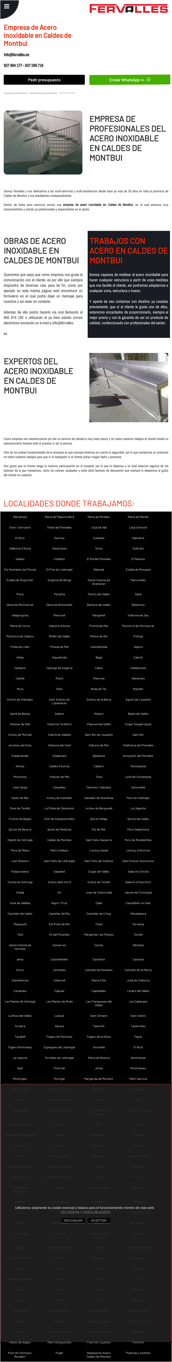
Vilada (20, 892)
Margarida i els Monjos (99, 934)
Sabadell (59, 871)
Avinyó (20, 766)
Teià (20, 934)
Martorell (59, 615)
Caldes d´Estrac (59, 766)
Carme (98, 945)
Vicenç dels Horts (59, 882)
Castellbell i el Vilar (138, 903)
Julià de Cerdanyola (138, 777)
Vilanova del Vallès (99, 724)
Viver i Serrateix (20, 527)
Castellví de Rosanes (99, 970)
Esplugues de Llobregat (59, 1047)
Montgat (59, 1078)
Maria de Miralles (99, 517)
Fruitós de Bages (20, 819)
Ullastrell (59, 980)
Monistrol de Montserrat (138, 626)
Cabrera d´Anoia (59, 626)
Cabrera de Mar (99, 745)
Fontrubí (59, 1068)
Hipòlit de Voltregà (20, 840)
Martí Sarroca (138, 1078)
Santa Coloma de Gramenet (99, 582)
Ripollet (138, 689)
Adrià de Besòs (20, 713)
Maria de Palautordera (59, 517)
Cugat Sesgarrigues (138, 724)
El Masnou (138, 559)
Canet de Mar (20, 798)
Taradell (20, 1036)
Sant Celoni (138, 1015)
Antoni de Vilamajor (20, 699)
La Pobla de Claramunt (59, 808)
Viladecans (59, 756)
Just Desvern (20, 861)
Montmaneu (138, 1068)
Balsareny (138, 604)
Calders (99, 766)
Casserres (59, 945)
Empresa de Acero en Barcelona (43, 93)
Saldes (20, 559)
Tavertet (99, 1026)
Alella (20, 657)
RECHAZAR (73, 1220)
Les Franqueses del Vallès (99, 1003)
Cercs (20, 970)
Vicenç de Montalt (20, 734)
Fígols (138, 1036)
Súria (98, 548)
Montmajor (20, 1078)
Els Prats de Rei (59, 924)
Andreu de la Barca (98, 699)
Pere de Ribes (20, 850)
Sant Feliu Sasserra (99, 840)
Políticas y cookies (138, 1353)
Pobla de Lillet (20, 647)
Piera (20, 594)
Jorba (99, 1068)
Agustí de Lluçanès (138, 699)
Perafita (59, 594)
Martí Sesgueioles (59, 1342)
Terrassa (138, 924)
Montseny (20, 777)
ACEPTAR (99, 1220)
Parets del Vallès (99, 594)
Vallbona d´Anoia (20, 548)
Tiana (98, 924)
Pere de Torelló (20, 808)
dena (20, 959)
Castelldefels (59, 959)
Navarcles (138, 678)
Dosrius (59, 538)
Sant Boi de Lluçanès (99, 734)
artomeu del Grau (20, 745)
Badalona (99, 756)
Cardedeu (20, 991)
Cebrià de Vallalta (59, 734)
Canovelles (138, 787)
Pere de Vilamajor (138, 798)
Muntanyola (138, 766)
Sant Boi (138, 734)
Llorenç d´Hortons (138, 850)
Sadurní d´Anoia (138, 871)
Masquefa (20, 924)
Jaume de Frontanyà (138, 892)
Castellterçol (20, 980)
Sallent (59, 713)
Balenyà (99, 569)
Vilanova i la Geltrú (59, 724)
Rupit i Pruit (59, 903)
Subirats (138, 548)
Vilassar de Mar (59, 777)
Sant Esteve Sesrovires (138, 861)
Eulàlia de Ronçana (138, 569)
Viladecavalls (20, 756)
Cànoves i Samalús (98, 787)
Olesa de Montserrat (20, 604)
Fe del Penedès (59, 934)
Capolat (59, 991)
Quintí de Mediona (59, 829)
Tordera (20, 1026)
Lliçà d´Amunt (138, 527)
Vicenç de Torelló (98, 882)
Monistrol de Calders (20, 636)
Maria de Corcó (20, 626)
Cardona (138, 959)
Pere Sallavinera (138, 829)
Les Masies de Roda (59, 1001)
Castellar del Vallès (20, 913)
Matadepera (138, 913)
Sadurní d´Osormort (138, 882)
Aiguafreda (59, 657)
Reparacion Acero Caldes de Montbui (99, 1354)
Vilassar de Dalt (20, 724)
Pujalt (59, 1353)
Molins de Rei (99, 636)
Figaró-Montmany (20, 1047)
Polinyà (138, 636)
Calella (20, 678)
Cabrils (138, 657)
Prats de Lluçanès (99, 1342)
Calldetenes (138, 668)
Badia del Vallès (138, 713)
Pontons (138, 1342)
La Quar (59, 1015)
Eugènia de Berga (59, 580)
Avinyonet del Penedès (138, 756)
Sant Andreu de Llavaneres (59, 701)
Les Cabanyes (138, 1001)
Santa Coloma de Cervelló (20, 947)
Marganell (98, 615)
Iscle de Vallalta (20, 903)
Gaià (20, 1068)
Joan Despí (20, 787)
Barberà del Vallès (99, 604)
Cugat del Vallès (98, 871)
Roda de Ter (99, 689)
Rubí (59, 689)
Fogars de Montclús (59, 1036)
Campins (20, 668)
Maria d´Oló (99, 980)
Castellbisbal (98, 647)
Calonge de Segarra (59, 668)
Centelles (59, 970)
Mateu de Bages (20, 1342)
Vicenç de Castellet (59, 798)
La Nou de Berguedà (98, 808)
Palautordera (20, 871)
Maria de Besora (99, 1058)
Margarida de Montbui (98, 1078)
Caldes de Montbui (59, 840)
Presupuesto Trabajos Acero (16, 93)
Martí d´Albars (59, 850)
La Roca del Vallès (20, 1015)
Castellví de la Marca (138, 970)
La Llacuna (20, 1058)
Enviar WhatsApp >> (129, 79)
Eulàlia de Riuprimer (20, 580)
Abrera (59, 1026)
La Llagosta (138, 808)
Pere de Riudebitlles (138, 840)
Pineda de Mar (59, 647)
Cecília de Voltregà (20, 882)
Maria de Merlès (138, 517)
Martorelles (138, 580)
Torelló (138, 934)
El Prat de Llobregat (59, 569)
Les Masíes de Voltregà (20, 1001)
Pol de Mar (99, 829)
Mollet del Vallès (59, 636)
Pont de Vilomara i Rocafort (20, 1354)
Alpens (138, 647)
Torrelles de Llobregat (59, 1058)
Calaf (99, 903)
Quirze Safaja (98, 819)
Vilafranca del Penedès (138, 745)
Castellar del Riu (59, 913)
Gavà (138, 594)
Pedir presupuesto (44, 79)
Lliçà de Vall (98, 527)
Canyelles (59, 787)
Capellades (99, 991)
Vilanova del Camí (59, 745)
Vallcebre (138, 538)
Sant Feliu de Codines (98, 861)
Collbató (59, 559)
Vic (59, 892)
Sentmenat (138, 1058)
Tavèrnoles (138, 1026)
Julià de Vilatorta (138, 980)
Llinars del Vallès (138, 991)
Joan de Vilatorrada (99, 892)
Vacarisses (59, 548)
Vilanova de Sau (138, 615)
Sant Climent (99, 1015)
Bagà (99, 657)
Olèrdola (138, 945)
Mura (20, 689)
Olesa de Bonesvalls (59, 604)
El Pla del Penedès (99, 559)
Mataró (98, 713)
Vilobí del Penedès (59, 527)
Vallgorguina (20, 615)
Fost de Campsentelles (59, 819)
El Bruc (20, 538)
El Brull (138, 1047)
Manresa (98, 678)
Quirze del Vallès (138, 819)
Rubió (59, 678)
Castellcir (99, 959)
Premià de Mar (98, 626)
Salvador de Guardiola (98, 798)
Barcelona (20, 517)
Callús (99, 668)
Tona (99, 777)
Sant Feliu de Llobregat (59, 861)
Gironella (99, 1047)
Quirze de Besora (20, 829)
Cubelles (98, 538)
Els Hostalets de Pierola (20, 569)
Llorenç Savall (99, 850)
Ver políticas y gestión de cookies (86, 1211)
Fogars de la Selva (99, 1036)
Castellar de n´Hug (99, 913)
